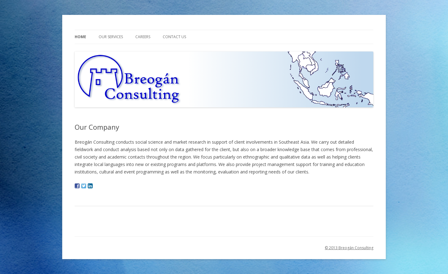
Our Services (111, 36)
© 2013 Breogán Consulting (349, 247)
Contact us (174, 36)
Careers (142, 36)
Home (80, 36)
